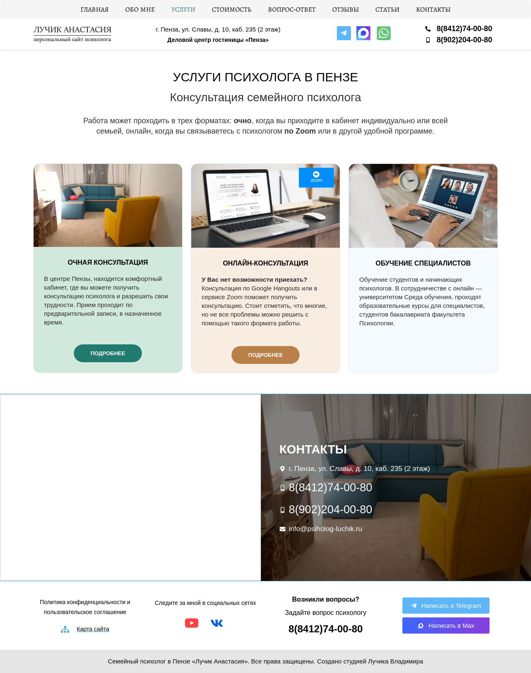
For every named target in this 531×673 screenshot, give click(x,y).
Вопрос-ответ (292, 9)
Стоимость (231, 9)
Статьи (387, 9)
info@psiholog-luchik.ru (325, 529)
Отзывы (345, 9)
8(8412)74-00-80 (464, 28)
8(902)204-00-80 (464, 40)
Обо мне (140, 9)
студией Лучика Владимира (383, 661)
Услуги (183, 9)
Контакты (433, 9)
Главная (94, 9)
